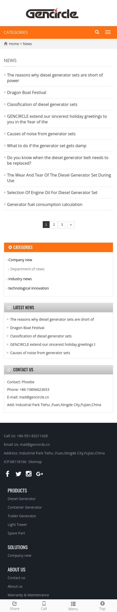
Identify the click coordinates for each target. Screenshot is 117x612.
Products (17, 490)
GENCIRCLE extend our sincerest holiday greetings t (52, 344)
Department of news (27, 268)
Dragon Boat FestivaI (26, 92)
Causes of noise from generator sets (41, 134)
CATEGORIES (16, 32)
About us (16, 569)
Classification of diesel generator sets (42, 104)
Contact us (16, 577)
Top (102, 605)
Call (43, 605)
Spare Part (16, 533)
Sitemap (35, 461)
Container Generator (25, 507)
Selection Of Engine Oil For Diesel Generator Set (52, 192)
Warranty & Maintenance (28, 594)
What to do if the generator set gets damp (46, 145)
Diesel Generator (22, 498)
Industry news (20, 278)
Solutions (18, 546)
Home (14, 43)
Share (14, 605)
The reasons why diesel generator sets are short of (52, 319)
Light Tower (17, 524)
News (27, 43)
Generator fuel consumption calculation (44, 204)
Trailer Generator (22, 515)
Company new (20, 259)
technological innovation (28, 288)
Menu (73, 605)
